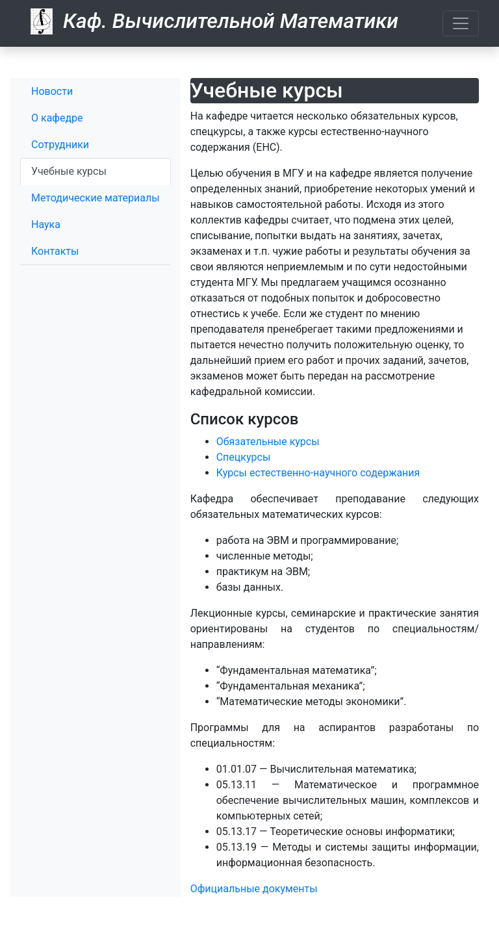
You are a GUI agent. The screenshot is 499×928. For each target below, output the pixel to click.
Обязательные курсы (268, 441)
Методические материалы (95, 198)
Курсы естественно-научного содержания (318, 473)
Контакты (55, 251)
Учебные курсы (69, 171)
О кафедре (57, 118)
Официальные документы (254, 889)
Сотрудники (60, 144)
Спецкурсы (243, 457)
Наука (45, 224)
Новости (52, 91)
